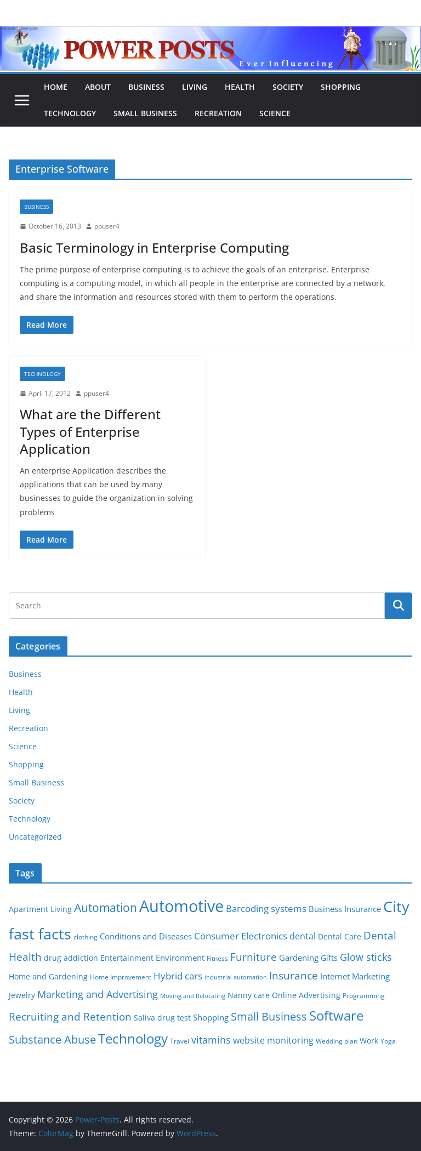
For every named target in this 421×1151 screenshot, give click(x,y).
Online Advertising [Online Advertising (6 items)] (306, 995)
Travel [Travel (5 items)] (179, 1041)
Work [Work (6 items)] (369, 1041)
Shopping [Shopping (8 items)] (211, 1017)
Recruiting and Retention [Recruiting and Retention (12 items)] (70, 1016)
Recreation (218, 113)
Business (146, 87)
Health (240, 87)
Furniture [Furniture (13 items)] (253, 956)
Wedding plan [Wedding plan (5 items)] (336, 1041)
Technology (70, 113)
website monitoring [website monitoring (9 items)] (273, 1040)
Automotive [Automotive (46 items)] (181, 906)
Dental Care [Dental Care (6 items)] (339, 937)
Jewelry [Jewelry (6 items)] (22, 995)
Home (55, 87)
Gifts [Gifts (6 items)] (329, 958)
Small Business (145, 113)
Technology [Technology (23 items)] (133, 1038)
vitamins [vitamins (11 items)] (211, 1039)
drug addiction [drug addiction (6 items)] (71, 958)
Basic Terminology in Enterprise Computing (154, 247)
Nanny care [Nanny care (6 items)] (248, 995)
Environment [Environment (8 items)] (180, 957)
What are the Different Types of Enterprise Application (90, 431)
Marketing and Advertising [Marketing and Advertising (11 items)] (97, 994)
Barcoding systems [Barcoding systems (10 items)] (266, 908)
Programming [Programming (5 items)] (364, 995)
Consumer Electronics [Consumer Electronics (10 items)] (240, 936)
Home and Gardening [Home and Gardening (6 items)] (48, 977)
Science (275, 113)
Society (287, 87)
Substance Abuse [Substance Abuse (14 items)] (52, 1039)
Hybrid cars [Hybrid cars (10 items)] (177, 976)
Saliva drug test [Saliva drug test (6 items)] (162, 1018)
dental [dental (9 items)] (302, 936)
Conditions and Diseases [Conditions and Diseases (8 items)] (146, 936)
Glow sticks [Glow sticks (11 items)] (366, 957)
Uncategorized (35, 836)
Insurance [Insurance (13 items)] (293, 975)
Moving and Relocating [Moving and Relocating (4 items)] (192, 996)
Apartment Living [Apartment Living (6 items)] (40, 909)
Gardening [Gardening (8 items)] (298, 957)
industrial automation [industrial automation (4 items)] (235, 977)
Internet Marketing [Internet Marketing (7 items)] (355, 976)
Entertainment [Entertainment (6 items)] (126, 958)
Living (194, 87)
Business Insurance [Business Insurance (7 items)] (345, 908)
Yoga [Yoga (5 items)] (388, 1041)
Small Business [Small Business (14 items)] (269, 1016)
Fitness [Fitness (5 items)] (217, 958)
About (98, 87)
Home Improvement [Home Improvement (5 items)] (120, 977)
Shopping (341, 87)
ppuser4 (107, 226)
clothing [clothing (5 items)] (85, 937)
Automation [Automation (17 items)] (105, 907)
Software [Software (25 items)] (336, 1015)
